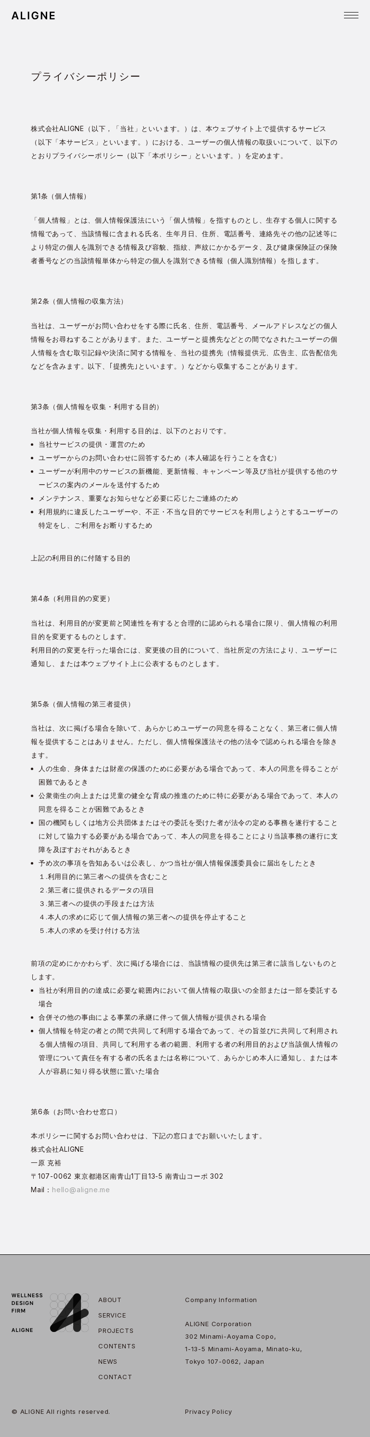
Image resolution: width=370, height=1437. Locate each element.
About (110, 1300)
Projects (115, 1330)
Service (112, 1315)
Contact (115, 1377)
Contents (116, 1346)
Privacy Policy (208, 1411)
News (108, 1361)
